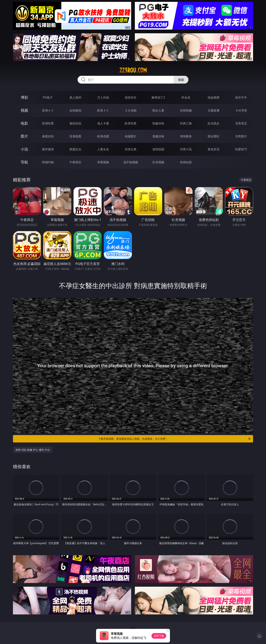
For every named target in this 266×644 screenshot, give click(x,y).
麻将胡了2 (158, 97)
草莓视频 (103, 162)
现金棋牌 (213, 97)
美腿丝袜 (158, 136)
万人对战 (103, 97)
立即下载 (159, 636)
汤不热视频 (130, 162)
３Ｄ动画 (131, 110)
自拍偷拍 (75, 110)
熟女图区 (213, 136)
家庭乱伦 (75, 149)
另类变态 (241, 123)
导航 (24, 162)
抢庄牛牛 (241, 97)
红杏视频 (158, 162)
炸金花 (185, 97)
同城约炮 (48, 162)
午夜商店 (75, 162)
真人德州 (75, 97)
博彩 (24, 97)
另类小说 (186, 149)
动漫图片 (131, 136)
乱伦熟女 (213, 123)
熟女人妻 (158, 110)
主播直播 (213, 110)
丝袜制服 (186, 110)
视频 (24, 110)
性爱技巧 (241, 149)
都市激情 (48, 149)
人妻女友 (103, 149)
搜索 (181, 80)
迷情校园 (158, 149)
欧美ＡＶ (103, 110)
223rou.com (133, 70)
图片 (24, 136)
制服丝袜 (158, 123)
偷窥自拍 (48, 136)
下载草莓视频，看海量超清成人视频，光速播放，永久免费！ (174, 439)
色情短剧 (186, 162)
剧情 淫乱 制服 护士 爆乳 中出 (33, 450)
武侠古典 (131, 149)
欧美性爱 (131, 123)
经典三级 (186, 123)
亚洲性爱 (48, 123)
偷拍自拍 (75, 123)
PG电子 (48, 97)
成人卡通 (103, 123)
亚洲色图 (75, 136)
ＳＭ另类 (241, 110)
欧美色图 (103, 136)
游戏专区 (131, 97)
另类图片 (241, 136)
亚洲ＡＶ (48, 110)
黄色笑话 (213, 149)
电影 (24, 123)
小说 (24, 149)
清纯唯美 (186, 136)
